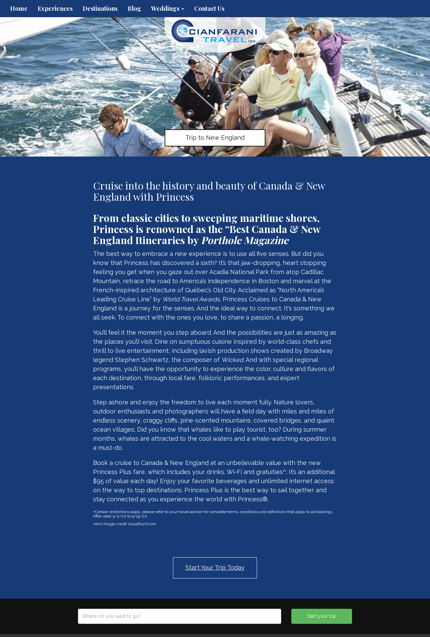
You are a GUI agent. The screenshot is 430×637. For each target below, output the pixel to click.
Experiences (55, 8)
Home (19, 8)
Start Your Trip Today (215, 567)
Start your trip (321, 616)
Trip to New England (215, 137)
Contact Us (209, 8)
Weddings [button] (167, 8)
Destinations (100, 8)
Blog (134, 8)
